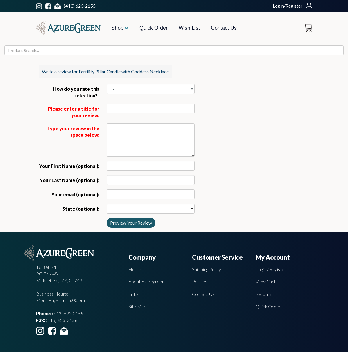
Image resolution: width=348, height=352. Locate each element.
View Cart (265, 281)
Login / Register (271, 269)
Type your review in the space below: (73, 132)
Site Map (137, 306)
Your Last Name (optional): (69, 180)
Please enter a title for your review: (73, 112)
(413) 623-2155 (80, 5)
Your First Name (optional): (69, 166)
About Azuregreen (146, 281)
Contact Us (224, 28)
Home (134, 269)
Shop (119, 28)
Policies (199, 281)
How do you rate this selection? (76, 92)
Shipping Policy (206, 269)
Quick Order (153, 28)
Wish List (189, 28)
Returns (263, 294)
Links (133, 294)
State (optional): (80, 208)
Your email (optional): (75, 194)
